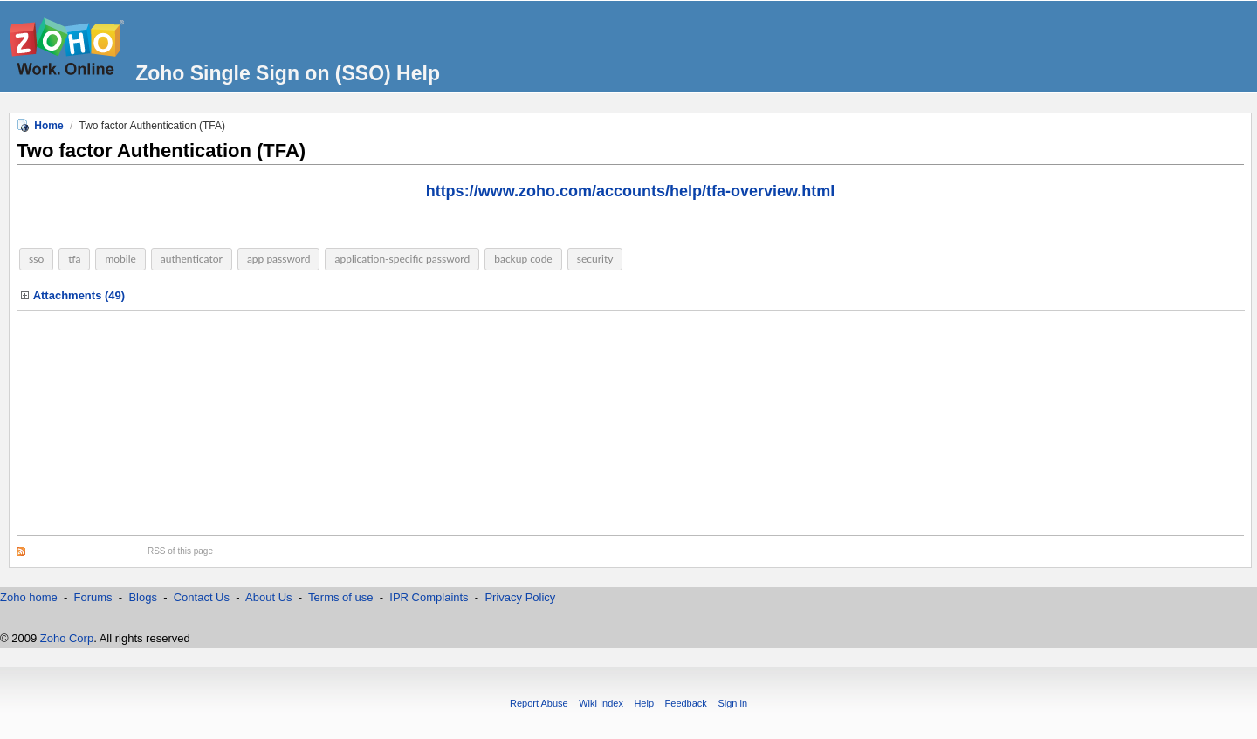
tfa (74, 258)
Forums (93, 597)
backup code (523, 258)
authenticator (192, 258)
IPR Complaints (429, 597)
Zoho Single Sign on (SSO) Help (287, 73)
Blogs (142, 597)
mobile (120, 258)
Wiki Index (601, 703)
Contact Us (202, 597)
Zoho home (29, 597)
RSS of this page (180, 551)
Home (48, 126)
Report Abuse (539, 703)
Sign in (732, 703)
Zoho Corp (66, 638)
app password (279, 258)
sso (36, 258)
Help (644, 703)
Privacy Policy (519, 597)
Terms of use (342, 597)
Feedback (686, 703)
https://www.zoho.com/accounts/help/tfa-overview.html (630, 191)
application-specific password (402, 258)
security (595, 258)
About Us (268, 597)
